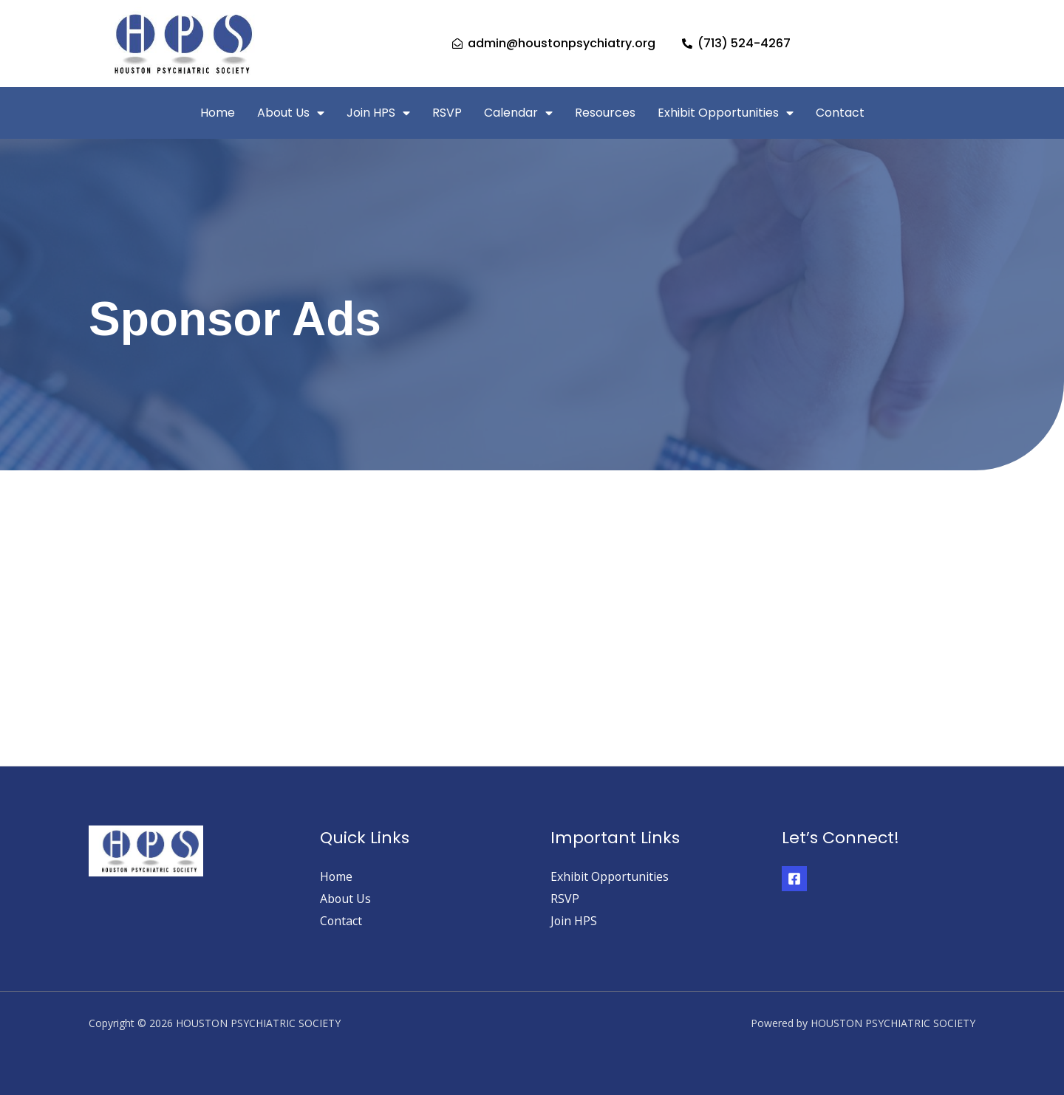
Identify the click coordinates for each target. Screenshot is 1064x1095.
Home (217, 112)
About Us (290, 113)
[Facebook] (794, 878)
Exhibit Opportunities (726, 113)
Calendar (518, 113)
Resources (605, 112)
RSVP (447, 112)
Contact (840, 112)
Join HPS (378, 113)
